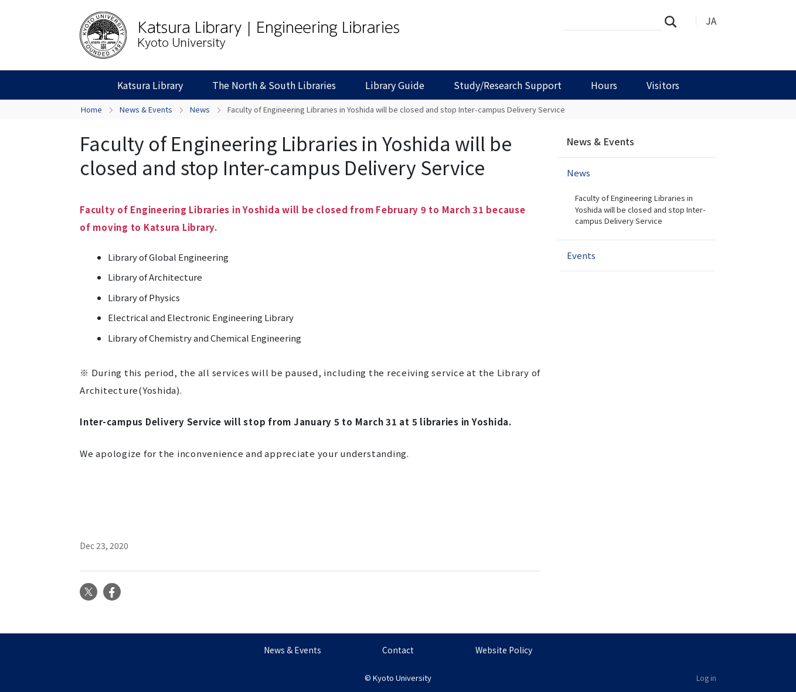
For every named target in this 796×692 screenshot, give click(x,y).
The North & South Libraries (274, 85)
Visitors (663, 85)
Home (91, 109)
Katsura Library (150, 85)
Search (674, 21)
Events (581, 255)
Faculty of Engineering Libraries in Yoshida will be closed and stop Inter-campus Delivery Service (640, 209)
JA (711, 20)
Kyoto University (402, 677)
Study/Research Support (508, 85)
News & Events (146, 109)
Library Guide (394, 85)
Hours (604, 85)
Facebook (112, 592)
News (200, 109)
